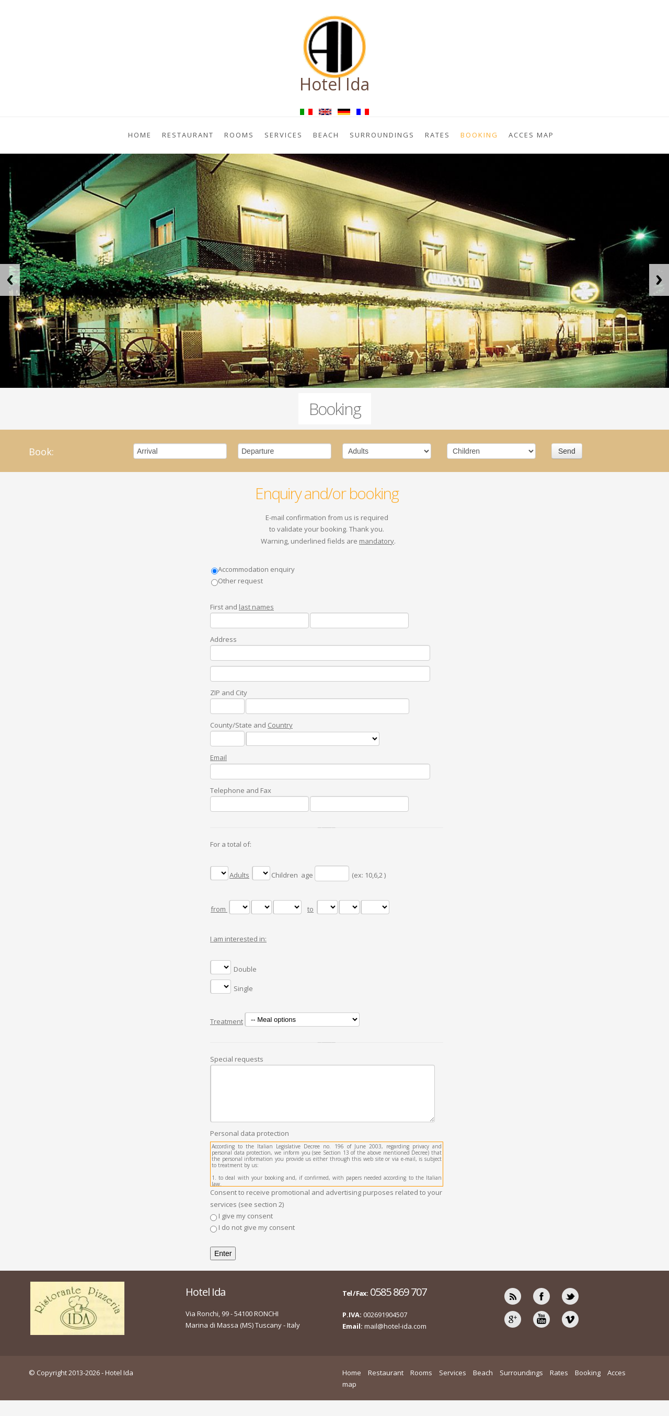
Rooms (239, 135)
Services (283, 135)
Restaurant (188, 135)
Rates (437, 135)
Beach (326, 135)
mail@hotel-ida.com (395, 1326)
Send (566, 451)
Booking (479, 135)
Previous (10, 280)
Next (659, 280)
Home (140, 135)
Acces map (531, 135)
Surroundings (382, 135)
